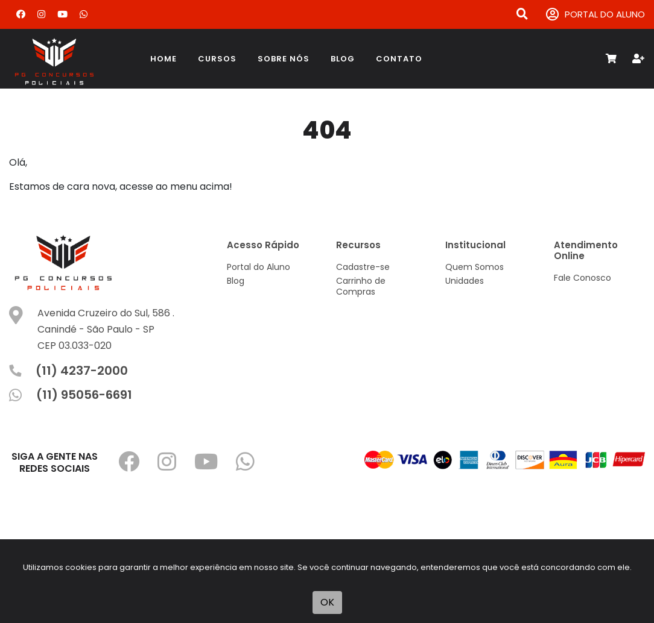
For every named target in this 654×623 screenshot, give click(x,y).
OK (327, 602)
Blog (343, 58)
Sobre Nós (284, 58)
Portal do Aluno (258, 267)
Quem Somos (474, 267)
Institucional (475, 245)
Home (163, 58)
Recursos (358, 245)
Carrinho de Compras (361, 286)
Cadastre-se (363, 267)
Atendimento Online (586, 250)
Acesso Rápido (263, 245)
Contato (399, 58)
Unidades (464, 281)
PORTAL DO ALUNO (595, 15)
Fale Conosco (582, 278)
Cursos (217, 58)
